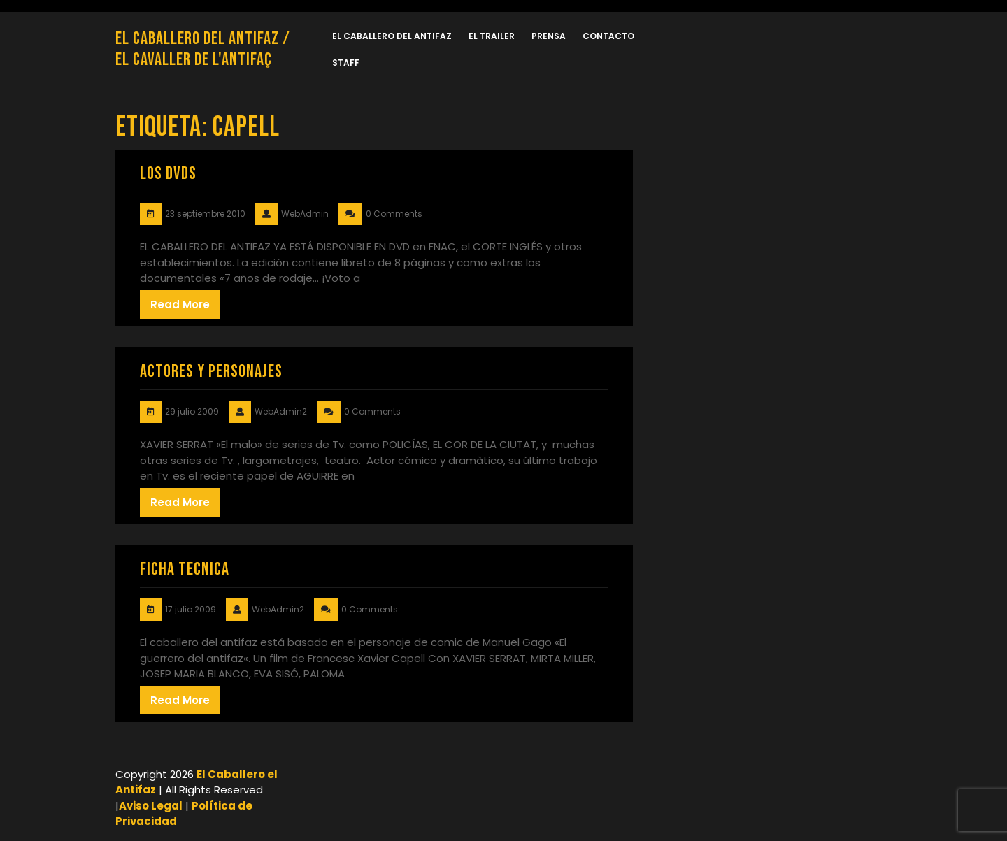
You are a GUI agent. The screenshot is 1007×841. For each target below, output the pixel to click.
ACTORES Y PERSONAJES (211, 371)
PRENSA (548, 36)
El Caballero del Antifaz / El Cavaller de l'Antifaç (202, 49)
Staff (345, 63)
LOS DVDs (168, 174)
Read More (180, 304)
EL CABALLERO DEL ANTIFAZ (392, 36)
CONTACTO (608, 36)
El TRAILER (492, 36)
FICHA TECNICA (184, 569)
